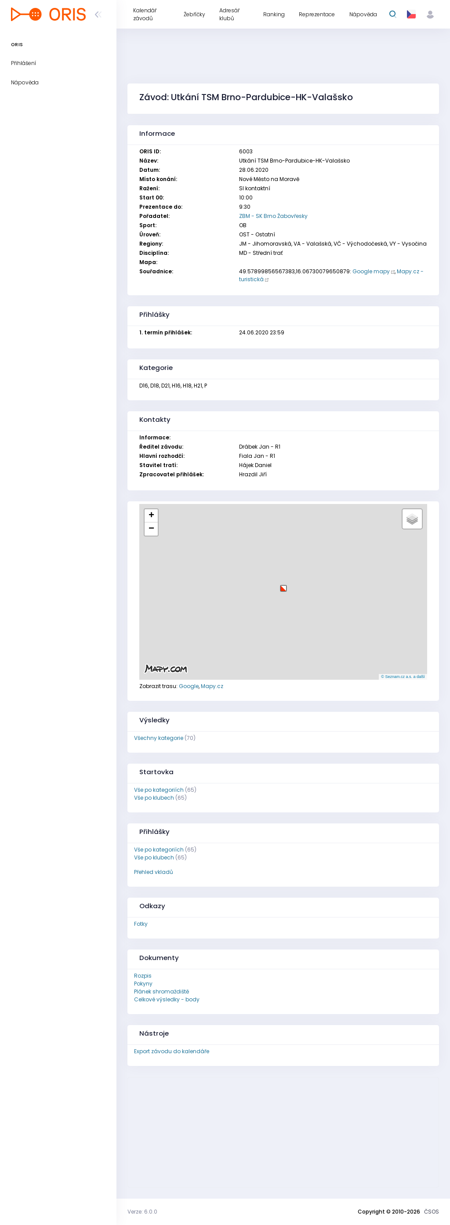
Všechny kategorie (158, 738)
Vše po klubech (154, 797)
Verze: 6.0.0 (142, 1211)
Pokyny (143, 983)
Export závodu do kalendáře (171, 1051)
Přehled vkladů (153, 872)
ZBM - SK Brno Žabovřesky (273, 216)
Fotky (141, 924)
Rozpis (143, 975)
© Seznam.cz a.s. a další (403, 676)
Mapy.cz (212, 686)
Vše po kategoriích (159, 790)
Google (189, 686)
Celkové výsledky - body (167, 999)
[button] (283, 585)
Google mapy (371, 271)
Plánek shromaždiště (161, 991)
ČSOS (431, 1211)
